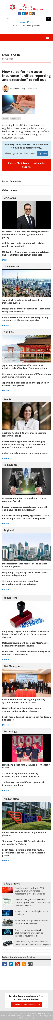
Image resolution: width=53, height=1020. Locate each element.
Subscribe (17, 25)
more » (5, 259)
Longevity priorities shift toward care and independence (25, 574)
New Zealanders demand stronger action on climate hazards (22, 709)
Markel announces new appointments (25, 453)
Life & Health (11, 266)
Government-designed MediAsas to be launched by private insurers (25, 644)
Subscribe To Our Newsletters (26, 1004)
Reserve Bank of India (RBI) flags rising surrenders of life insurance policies (25, 319)
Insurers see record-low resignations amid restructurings (20, 582)
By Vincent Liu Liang (17, 88)
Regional (9, 530)
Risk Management (14, 666)
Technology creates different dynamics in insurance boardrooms (23, 783)
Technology (10, 731)
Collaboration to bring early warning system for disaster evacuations (23, 701)
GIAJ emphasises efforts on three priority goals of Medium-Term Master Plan (24, 366)
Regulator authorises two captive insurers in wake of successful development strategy (25, 634)
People (7, 399)
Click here (23, 163)
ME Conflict (10, 198)
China (5, 118)
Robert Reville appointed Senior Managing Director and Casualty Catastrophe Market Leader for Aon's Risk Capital (24, 444)
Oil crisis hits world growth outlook (23, 244)
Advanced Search (26, 22)
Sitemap (36, 25)
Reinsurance (11, 464)
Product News (11, 798)
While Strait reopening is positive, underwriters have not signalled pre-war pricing (25, 234)
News (5, 54)
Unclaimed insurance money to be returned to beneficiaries (26, 653)
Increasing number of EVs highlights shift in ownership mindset (26, 375)
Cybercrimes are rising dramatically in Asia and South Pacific (21, 775)
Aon (24, 508)
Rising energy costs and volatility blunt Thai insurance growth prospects (25, 253)
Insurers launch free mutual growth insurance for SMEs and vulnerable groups (23, 852)
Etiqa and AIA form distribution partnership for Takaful (23, 842)
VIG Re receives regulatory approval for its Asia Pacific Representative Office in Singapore (26, 517)
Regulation (15, 118)
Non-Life (9, 331)
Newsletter (27, 25)
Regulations (10, 597)
